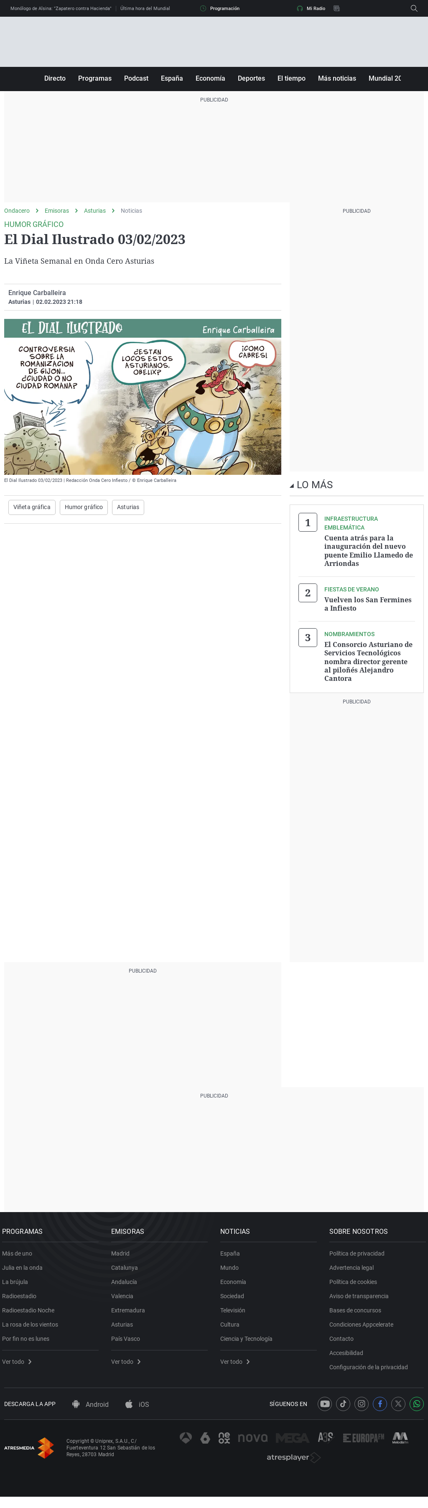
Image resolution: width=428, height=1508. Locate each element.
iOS (137, 1409)
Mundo (231, 1269)
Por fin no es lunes (27, 1340)
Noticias (131, 210)
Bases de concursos (357, 1311)
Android (90, 1409)
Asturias (95, 210)
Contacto (343, 1340)
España (172, 78)
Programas (95, 78)
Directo (55, 78)
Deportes (251, 78)
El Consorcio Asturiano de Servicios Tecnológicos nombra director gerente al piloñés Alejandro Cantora (368, 660)
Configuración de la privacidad (370, 1368)
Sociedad (234, 1297)
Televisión (234, 1311)
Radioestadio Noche (30, 1311)
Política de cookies (355, 1283)
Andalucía (126, 1283)
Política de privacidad (359, 1254)
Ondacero (17, 210)
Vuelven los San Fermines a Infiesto (368, 603)
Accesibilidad (348, 1354)
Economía (210, 78)
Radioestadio (21, 1297)
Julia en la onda (24, 1269)
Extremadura (130, 1311)
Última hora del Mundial (145, 8)
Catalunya (126, 1269)
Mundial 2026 (389, 78)
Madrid (122, 1254)
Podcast (136, 78)
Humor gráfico (84, 507)
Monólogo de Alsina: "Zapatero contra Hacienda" (61, 8)
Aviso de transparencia (361, 1297)
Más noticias (337, 78)
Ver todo (18, 1363)
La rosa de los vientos (32, 1325)
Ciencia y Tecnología (248, 1340)
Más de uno (19, 1254)
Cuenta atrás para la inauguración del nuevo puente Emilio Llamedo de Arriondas (368, 550)
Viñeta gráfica (32, 507)
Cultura (232, 1325)
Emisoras (57, 210)
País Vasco (127, 1340)
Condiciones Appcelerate (363, 1325)
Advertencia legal (353, 1269)
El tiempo (292, 78)
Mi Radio (311, 8)
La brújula (17, 1283)
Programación (219, 8)
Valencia (124, 1297)
